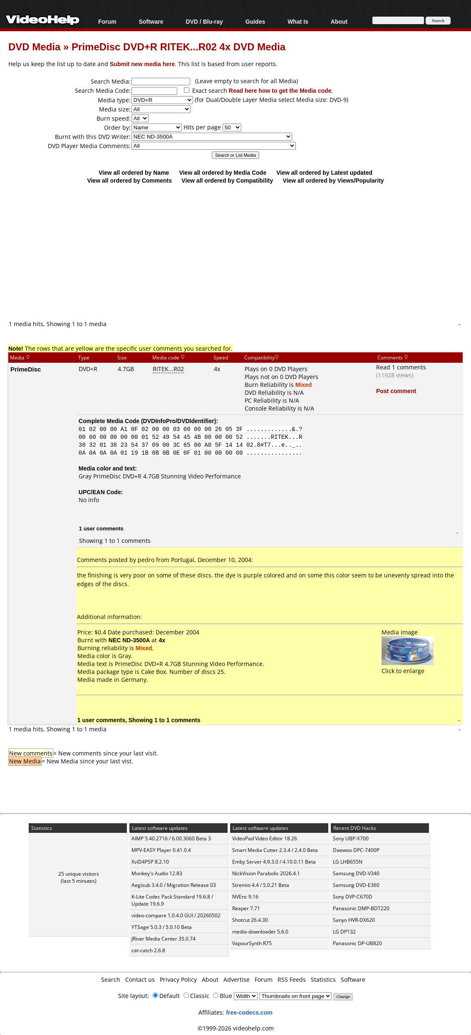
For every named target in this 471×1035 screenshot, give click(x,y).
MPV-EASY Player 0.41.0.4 (161, 850)
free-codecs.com (249, 1012)
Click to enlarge (408, 667)
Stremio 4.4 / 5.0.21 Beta (260, 885)
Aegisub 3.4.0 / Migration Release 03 (173, 885)
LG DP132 (344, 931)
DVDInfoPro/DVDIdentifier (178, 421)
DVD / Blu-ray (204, 21)
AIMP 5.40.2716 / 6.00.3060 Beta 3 (171, 838)
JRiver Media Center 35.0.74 (163, 938)
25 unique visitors (78, 873)
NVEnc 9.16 (245, 896)
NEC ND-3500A (129, 640)
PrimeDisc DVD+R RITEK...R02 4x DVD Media (178, 46)
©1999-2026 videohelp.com (236, 1028)
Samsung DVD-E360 (356, 885)
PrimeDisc (25, 369)
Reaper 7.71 (246, 908)
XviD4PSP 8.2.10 (150, 861)
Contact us (140, 979)
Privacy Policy (178, 979)
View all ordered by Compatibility (227, 180)
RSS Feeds (292, 979)
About (339, 21)
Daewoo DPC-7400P (356, 850)
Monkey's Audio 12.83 (156, 873)
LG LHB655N (347, 861)
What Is (298, 21)
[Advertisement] (239, 251)
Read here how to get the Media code (280, 90)
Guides (255, 21)
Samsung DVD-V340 (356, 873)
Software (151, 21)
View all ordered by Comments (129, 180)
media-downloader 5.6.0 (260, 931)
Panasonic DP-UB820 (357, 943)
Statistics (323, 979)
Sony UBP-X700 (351, 838)
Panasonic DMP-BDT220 (361, 908)
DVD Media (34, 46)
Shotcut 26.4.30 (250, 920)
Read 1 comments (401, 367)
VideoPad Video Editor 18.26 (264, 838)
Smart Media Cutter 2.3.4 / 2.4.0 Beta (275, 850)
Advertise (236, 979)
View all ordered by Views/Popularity (333, 180)
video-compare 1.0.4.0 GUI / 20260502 (176, 915)
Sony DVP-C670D (352, 896)
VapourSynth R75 (252, 943)
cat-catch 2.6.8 (148, 950)
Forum (107, 21)
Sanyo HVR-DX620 (354, 920)
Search (110, 979)
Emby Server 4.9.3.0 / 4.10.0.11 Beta (274, 861)
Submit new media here (142, 64)
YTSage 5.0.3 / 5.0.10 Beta (161, 927)
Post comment (396, 391)
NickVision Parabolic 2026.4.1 (266, 873)
